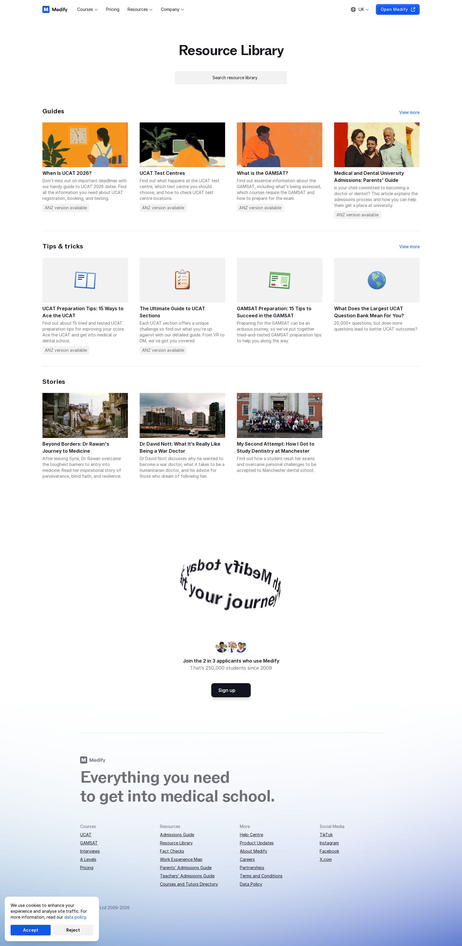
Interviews (90, 851)
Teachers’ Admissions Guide (187, 875)
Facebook (329, 851)
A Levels (88, 859)
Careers (247, 859)
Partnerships (252, 867)
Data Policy (251, 884)
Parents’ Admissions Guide (186, 867)
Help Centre (251, 834)
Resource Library (176, 842)
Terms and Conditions (261, 875)
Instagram (329, 842)
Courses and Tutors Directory (189, 884)
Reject (73, 929)
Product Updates (257, 842)
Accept (30, 929)
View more (409, 112)
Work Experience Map (181, 859)
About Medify (253, 851)
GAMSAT (89, 842)
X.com (326, 859)
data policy (75, 917)
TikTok (326, 834)
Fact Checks (172, 851)
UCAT (86, 834)
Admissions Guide (177, 834)
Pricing (86, 867)
